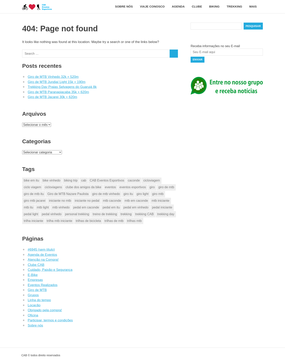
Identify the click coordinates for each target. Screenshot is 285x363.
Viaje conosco (152, 6)
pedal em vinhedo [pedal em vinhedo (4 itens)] (136, 207)
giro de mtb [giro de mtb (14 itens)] (166, 187)
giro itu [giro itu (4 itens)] (128, 194)
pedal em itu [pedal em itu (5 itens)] (111, 207)
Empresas (35, 280)
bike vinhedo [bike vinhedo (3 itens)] (51, 180)
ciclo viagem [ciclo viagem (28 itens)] (32, 187)
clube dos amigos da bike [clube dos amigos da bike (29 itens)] (83, 187)
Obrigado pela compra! (45, 310)
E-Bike (33, 275)
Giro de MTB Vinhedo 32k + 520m (53, 77)
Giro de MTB (37, 290)
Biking (214, 6)
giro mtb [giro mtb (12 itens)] (158, 194)
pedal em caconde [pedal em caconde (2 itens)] (86, 207)
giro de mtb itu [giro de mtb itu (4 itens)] (34, 194)
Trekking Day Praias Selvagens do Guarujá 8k (62, 87)
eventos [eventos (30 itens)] (110, 187)
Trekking (234, 6)
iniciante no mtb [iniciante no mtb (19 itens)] (60, 200)
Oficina (33, 315)
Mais (255, 6)
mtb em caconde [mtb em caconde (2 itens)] (136, 200)
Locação (34, 305)
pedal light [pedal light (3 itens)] (31, 214)
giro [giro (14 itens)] (152, 187)
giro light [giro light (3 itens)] (142, 194)
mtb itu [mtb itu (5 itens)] (28, 207)
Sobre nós (124, 6)
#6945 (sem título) (41, 249)
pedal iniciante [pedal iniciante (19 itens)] (162, 207)
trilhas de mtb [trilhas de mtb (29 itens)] (114, 221)
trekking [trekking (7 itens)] (126, 214)
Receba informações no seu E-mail (215, 46)
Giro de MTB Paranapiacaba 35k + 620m (58, 92)
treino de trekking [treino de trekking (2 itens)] (105, 214)
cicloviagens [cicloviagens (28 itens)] (53, 187)
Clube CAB (36, 265)
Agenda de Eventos (42, 255)
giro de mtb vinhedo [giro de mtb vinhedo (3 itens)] (106, 194)
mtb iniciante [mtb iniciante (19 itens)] (160, 200)
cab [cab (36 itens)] (83, 180)
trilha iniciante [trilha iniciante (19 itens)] (33, 221)
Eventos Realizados (42, 285)
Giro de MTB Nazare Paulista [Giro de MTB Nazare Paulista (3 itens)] (67, 194)
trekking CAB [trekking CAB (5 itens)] (144, 214)
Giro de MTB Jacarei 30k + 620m (52, 97)
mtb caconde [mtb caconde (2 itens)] (112, 200)
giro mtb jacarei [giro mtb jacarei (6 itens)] (34, 200)
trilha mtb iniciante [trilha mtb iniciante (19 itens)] (59, 221)
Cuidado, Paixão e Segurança (50, 270)
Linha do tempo (39, 300)
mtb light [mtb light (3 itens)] (43, 207)
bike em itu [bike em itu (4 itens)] (31, 180)
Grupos (33, 295)
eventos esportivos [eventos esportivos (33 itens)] (133, 187)
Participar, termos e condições (50, 320)
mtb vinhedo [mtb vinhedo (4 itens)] (60, 207)
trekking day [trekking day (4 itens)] (165, 214)
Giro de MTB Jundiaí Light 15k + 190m (57, 82)
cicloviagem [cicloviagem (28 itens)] (151, 180)
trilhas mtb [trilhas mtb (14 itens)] (134, 221)
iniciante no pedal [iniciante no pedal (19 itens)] (87, 200)
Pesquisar (253, 26)
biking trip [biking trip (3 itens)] (70, 180)
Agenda (178, 6)
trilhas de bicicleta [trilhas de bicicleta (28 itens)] (88, 221)
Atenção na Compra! (43, 260)
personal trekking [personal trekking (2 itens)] (77, 214)
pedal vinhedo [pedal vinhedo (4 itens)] (52, 214)
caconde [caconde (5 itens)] (134, 180)
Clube (197, 6)
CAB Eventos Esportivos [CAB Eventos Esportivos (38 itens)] (107, 180)
